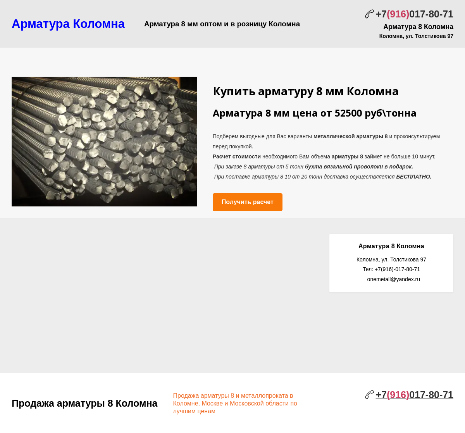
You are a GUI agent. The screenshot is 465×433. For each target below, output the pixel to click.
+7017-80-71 (414, 14)
